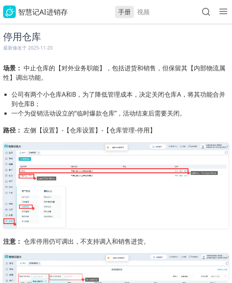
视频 (143, 11)
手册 (124, 11)
